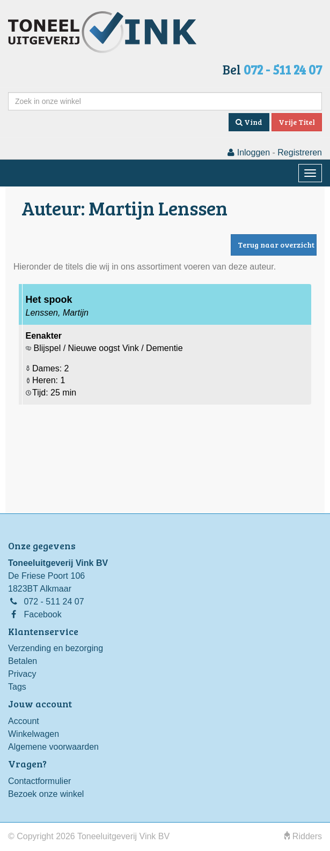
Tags (17, 686)
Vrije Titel (296, 122)
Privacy (22, 673)
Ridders (303, 836)
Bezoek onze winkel (46, 793)
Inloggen (249, 152)
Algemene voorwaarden (53, 746)
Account (23, 721)
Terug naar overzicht (276, 245)
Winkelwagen (33, 733)
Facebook (42, 614)
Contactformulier (39, 781)
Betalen (22, 661)
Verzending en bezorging (55, 648)
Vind (249, 122)
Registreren (299, 152)
